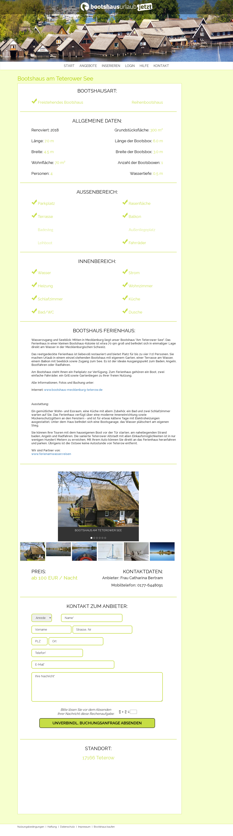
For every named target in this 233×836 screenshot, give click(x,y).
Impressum (84, 827)
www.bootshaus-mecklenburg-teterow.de (73, 389)
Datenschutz (67, 827)
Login (130, 66)
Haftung (52, 827)
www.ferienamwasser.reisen (51, 454)
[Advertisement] (201, 126)
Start (69, 66)
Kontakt (161, 66)
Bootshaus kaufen (104, 827)
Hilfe (144, 66)
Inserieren (111, 66)
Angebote (88, 66)
